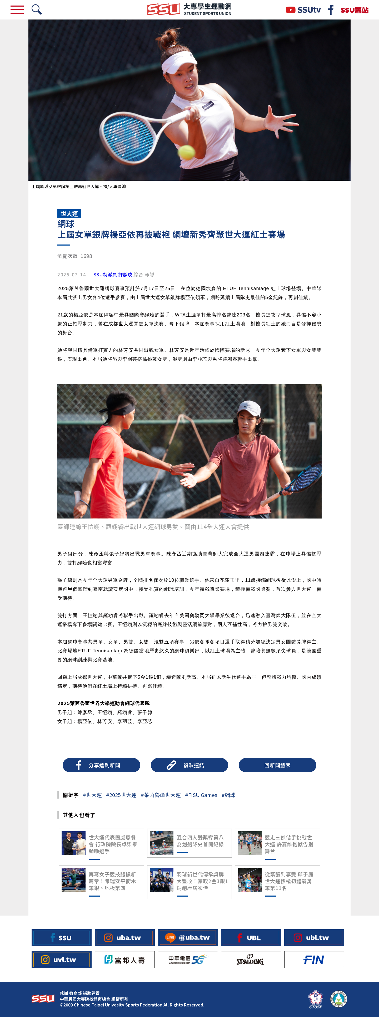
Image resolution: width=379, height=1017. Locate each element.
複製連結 (194, 765)
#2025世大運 (121, 795)
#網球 (228, 795)
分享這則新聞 (104, 765)
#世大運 (92, 795)
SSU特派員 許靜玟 (112, 274)
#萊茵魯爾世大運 (161, 795)
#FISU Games (201, 795)
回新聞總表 (278, 765)
